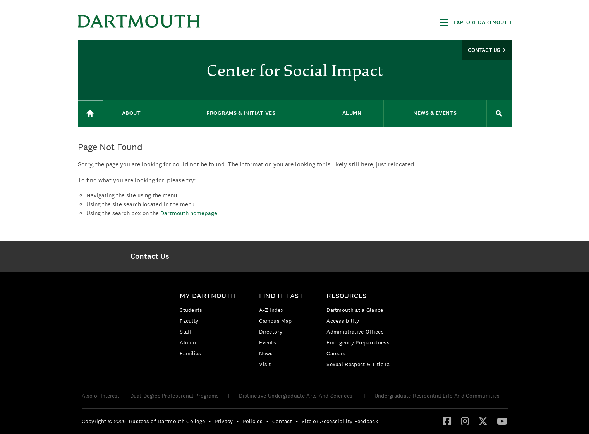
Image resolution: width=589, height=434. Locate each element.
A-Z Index (271, 309)
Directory (270, 331)
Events (267, 342)
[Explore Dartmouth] (475, 22)
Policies (252, 421)
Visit (265, 364)
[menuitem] (150, 256)
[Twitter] (483, 420)
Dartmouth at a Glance (354, 309)
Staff (186, 331)
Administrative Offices (355, 331)
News (266, 353)
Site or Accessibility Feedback (340, 421)
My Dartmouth (208, 295)
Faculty (189, 320)
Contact (282, 421)
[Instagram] (465, 420)
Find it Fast (281, 295)
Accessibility (342, 320)
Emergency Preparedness (358, 342)
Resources (346, 295)
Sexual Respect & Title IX (358, 364)
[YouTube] (502, 420)
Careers (335, 353)
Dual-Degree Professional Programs (174, 395)
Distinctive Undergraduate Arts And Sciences (296, 395)
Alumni (189, 342)
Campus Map (275, 320)
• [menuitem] (210, 421)
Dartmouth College (139, 21)
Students (191, 309)
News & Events (435, 113)
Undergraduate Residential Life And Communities (437, 395)
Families (190, 353)
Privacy (224, 421)
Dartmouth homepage (188, 213)
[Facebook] (447, 420)
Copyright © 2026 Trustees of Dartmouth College (143, 421)
